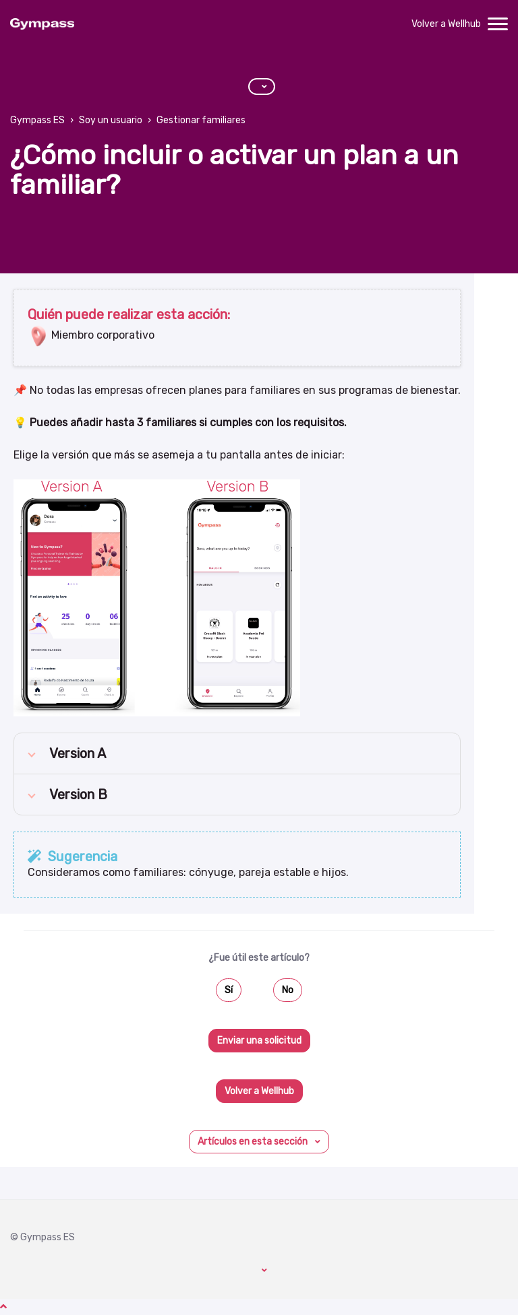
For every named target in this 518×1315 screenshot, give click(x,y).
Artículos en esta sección (254, 1141)
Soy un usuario (110, 120)
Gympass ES (37, 120)
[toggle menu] (498, 24)
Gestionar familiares (201, 120)
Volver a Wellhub (446, 24)
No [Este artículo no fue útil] (287, 990)
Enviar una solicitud (259, 1040)
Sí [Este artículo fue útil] (229, 990)
